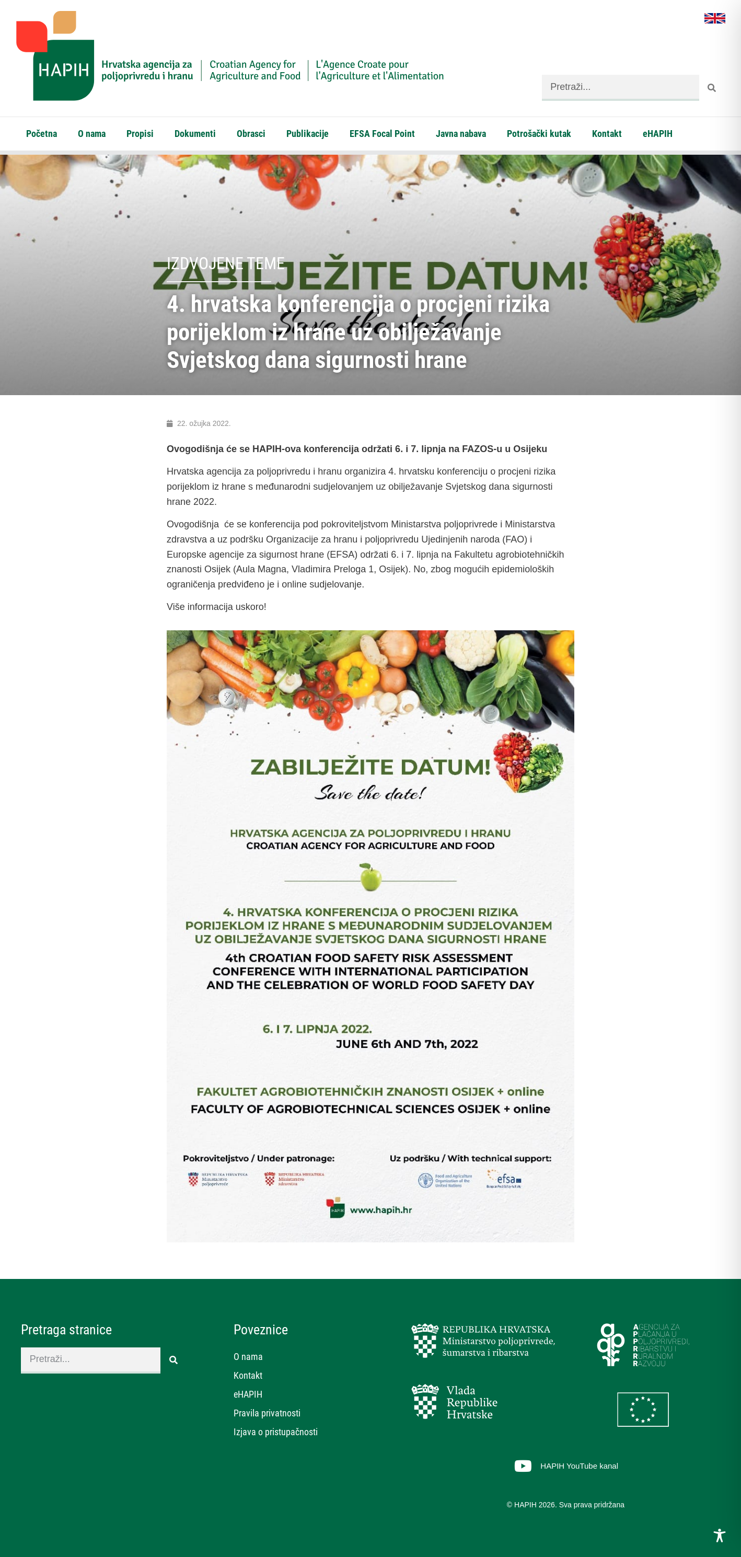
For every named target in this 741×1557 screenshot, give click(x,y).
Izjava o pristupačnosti (276, 1431)
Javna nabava (461, 133)
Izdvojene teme (226, 263)
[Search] (712, 88)
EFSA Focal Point (382, 133)
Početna (41, 133)
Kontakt (607, 133)
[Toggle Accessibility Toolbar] (719, 1535)
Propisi (140, 133)
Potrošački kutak (539, 133)
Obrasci (251, 133)
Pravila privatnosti (267, 1413)
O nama (92, 133)
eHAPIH (658, 133)
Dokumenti (195, 133)
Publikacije (307, 133)
